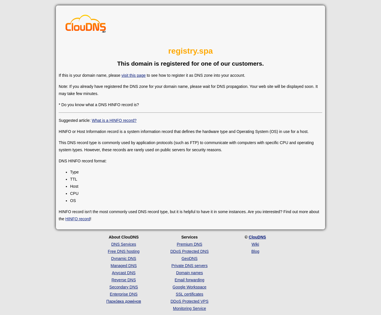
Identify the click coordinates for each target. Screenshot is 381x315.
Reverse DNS (123, 280)
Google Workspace (190, 287)
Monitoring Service (189, 308)
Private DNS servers (190, 265)
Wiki (255, 244)
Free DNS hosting (123, 251)
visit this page (133, 75)
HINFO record (77, 219)
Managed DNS (124, 265)
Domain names (189, 272)
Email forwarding (189, 280)
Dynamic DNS (123, 258)
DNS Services (123, 244)
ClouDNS (257, 237)
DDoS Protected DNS (189, 251)
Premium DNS (189, 244)
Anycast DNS (123, 272)
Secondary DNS (123, 287)
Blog (255, 251)
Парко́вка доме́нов (123, 301)
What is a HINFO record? (114, 120)
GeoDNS (189, 258)
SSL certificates (189, 294)
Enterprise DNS (123, 294)
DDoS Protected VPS (189, 301)
